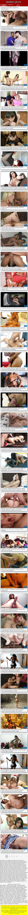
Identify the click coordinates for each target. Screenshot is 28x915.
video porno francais (9, 897)
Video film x (9, 900)
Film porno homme (17, 899)
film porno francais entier (10, 872)
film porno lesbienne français (9, 877)
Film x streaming (4, 902)
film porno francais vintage (5, 875)
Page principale (4, 5)
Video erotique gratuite (11, 886)
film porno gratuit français (13, 876)
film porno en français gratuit (10, 868)
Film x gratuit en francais (5, 885)
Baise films (10, 4)
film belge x (2, 860)
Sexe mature (17, 896)
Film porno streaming (16, 901)
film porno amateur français (14, 863)
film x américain (8, 882)
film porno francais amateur (12, 870)
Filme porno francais (17, 900)
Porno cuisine (20, 886)
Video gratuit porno (18, 897)
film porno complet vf (4, 865)
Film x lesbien (14, 885)
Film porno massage (16, 890)
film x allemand (15, 879)
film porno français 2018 (17, 869)
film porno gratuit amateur (17, 875)
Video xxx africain (7, 893)
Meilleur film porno (13, 895)
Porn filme (6, 895)
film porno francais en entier (10, 871)
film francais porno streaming (9, 862)
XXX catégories (18, 5)
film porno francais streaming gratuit (18, 874)
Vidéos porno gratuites (20, 888)
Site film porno (24, 901)
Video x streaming (8, 903)
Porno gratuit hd (7, 901)
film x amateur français (8, 881)
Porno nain (12, 888)
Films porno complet (12, 902)
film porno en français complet (10, 866)
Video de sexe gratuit (16, 893)
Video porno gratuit (21, 895)
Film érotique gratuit (8, 899)
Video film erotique (8, 887)
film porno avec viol (9, 864)
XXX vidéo (2, 897)
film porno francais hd (19, 873)
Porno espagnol (23, 896)
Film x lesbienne (6, 891)
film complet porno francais (11, 860)
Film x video (24, 900)
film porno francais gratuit (9, 873)
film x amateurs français (19, 881)
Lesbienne (2, 889)
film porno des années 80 (14, 865)
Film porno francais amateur (6, 890)
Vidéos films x (3, 886)
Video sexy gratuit (6, 888)
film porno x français (20, 878)
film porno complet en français (19, 864)
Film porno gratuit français (21, 889)
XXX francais (13, 891)
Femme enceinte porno (10, 889)
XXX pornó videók (15, 892)
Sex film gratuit (20, 891)
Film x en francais (13, 2)
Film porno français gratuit (17, 887)
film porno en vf (19, 868)
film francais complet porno (12, 861)
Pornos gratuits (17, 898)
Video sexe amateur (9, 896)
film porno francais (7, 869)
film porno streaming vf (21, 877)
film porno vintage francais (9, 878)
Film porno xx (21, 902)
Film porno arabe (3, 892)
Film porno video (21, 885)
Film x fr (9, 892)
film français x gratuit (20, 862)
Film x (25, 891)
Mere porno (2, 896)
